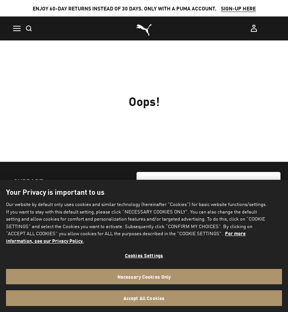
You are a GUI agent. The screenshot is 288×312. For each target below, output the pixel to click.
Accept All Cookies (144, 298)
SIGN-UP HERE (238, 8)
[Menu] (16, 28)
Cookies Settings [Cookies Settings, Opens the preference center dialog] (144, 255)
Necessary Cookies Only (144, 276)
